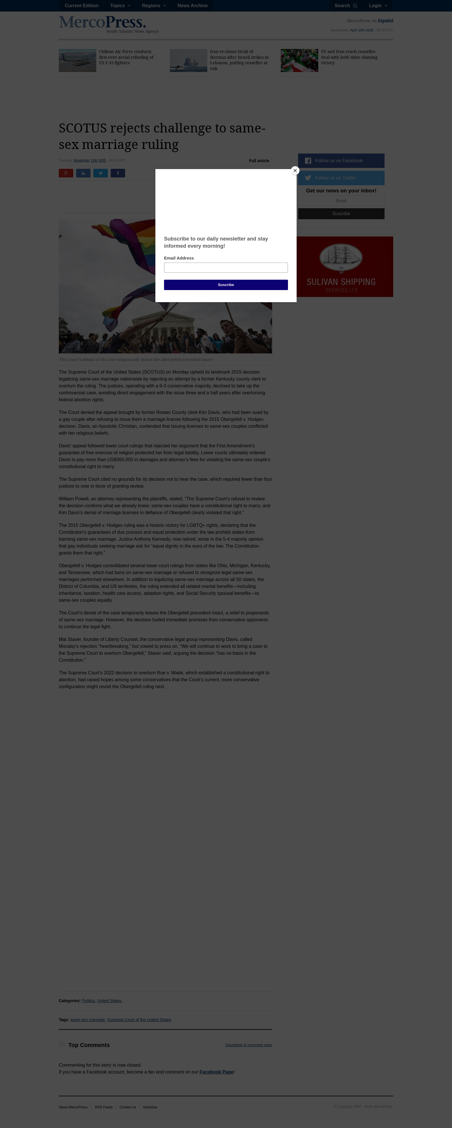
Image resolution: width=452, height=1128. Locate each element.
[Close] (295, 170)
